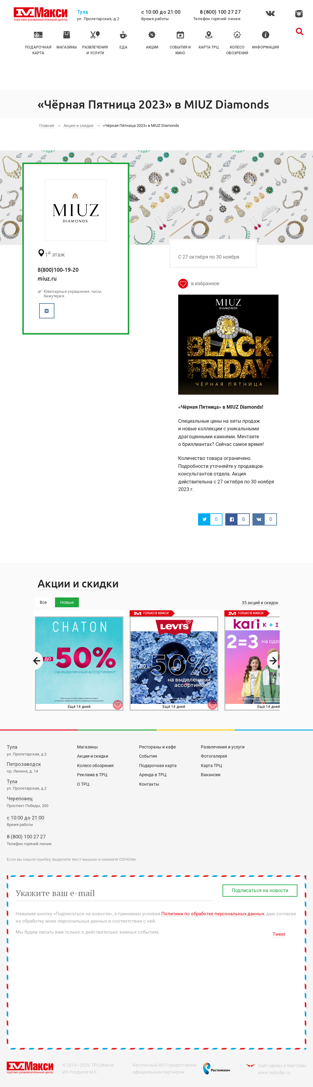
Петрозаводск (24, 764)
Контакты (149, 784)
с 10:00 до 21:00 (160, 12)
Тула (12, 747)
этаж (51, 253)
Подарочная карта (158, 765)
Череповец (20, 799)
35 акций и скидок (260, 602)
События (148, 756)
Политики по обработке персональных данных (212, 914)
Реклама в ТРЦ (92, 774)
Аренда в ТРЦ (152, 774)
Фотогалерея (214, 756)
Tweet (279, 934)
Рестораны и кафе (157, 746)
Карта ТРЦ (211, 765)
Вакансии (210, 774)
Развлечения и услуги (223, 746)
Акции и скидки (79, 125)
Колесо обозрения (95, 765)
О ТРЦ (83, 784)
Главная (46, 125)
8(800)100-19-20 (58, 269)
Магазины (87, 746)
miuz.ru (47, 278)
